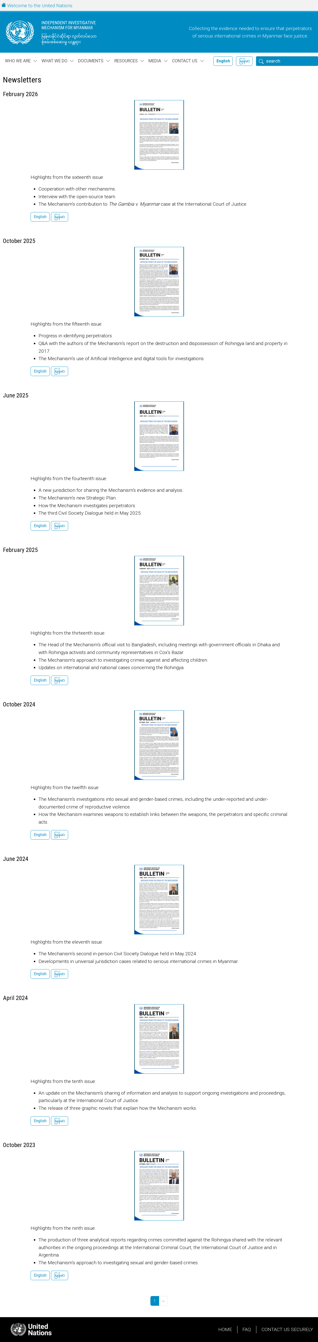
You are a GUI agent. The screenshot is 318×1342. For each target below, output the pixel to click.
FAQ (246, 1329)
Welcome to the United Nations (39, 5)
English (223, 61)
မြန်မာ (244, 61)
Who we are (18, 60)
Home (225, 1329)
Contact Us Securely (287, 1329)
